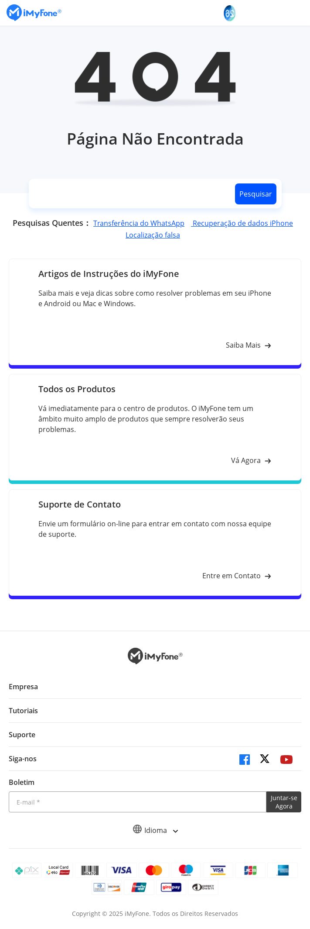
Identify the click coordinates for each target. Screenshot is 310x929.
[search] (130, 194)
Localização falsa (153, 235)
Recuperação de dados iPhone (242, 223)
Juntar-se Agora (284, 802)
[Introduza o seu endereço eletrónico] (137, 801)
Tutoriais (23, 710)
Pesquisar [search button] (255, 194)
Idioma (155, 830)
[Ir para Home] (34, 12)
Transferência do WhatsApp (138, 223)
